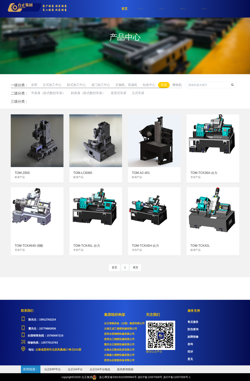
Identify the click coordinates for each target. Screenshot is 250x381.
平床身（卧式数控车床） (48, 93)
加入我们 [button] (204, 9)
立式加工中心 (52, 84)
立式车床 (138, 93)
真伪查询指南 (125, 369)
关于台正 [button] (162, 9)
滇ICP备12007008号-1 (176, 377)
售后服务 (193, 321)
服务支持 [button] (183, 9)
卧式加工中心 (76, 84)
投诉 (190, 351)
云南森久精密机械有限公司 (119, 354)
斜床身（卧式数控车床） (88, 93)
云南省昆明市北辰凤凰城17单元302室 (58, 349)
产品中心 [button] (141, 9)
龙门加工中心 (100, 84)
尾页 (135, 267)
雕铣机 (177, 84)
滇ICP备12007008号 (150, 377)
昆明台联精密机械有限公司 (119, 333)
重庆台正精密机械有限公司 (119, 344)
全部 (34, 84)
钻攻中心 (149, 84)
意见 (190, 359)
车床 (164, 84)
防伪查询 (193, 329)
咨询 (190, 344)
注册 (219, 8)
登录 (233, 8)
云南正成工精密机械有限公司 (120, 328)
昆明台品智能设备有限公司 (119, 360)
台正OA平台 (75, 369)
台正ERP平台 (52, 369)
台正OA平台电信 (100, 369)
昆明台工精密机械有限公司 (119, 339)
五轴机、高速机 (126, 84)
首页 (124, 8)
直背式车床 (118, 93)
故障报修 (193, 336)
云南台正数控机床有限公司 (119, 349)
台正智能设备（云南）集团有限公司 (124, 323)
